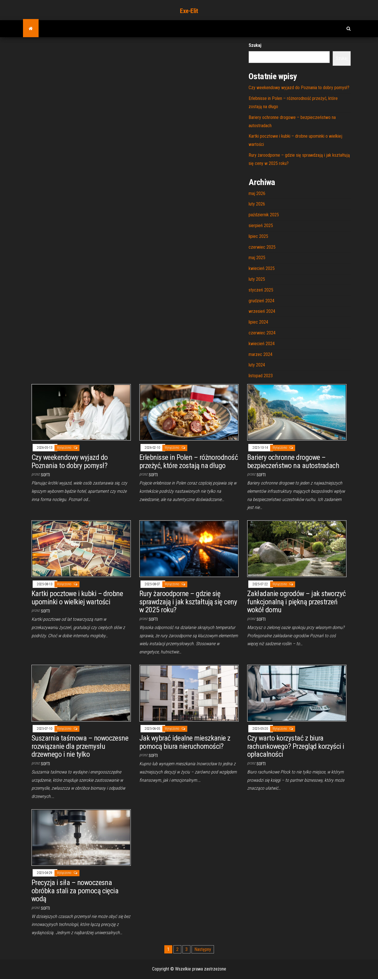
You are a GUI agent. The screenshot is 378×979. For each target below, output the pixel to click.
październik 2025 (264, 214)
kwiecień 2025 (262, 268)
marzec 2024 (260, 354)
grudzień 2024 (261, 300)
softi (45, 475)
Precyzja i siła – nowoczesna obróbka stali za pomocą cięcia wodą (75, 890)
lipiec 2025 (258, 236)
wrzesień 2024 (262, 311)
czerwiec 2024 (262, 333)
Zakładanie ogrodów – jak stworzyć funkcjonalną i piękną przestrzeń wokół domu (296, 601)
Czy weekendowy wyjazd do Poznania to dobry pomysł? (299, 87)
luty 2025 (257, 279)
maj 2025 (257, 257)
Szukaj (255, 45)
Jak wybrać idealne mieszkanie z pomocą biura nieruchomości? (184, 742)
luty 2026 (257, 204)
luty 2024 (257, 365)
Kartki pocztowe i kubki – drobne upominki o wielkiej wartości (77, 597)
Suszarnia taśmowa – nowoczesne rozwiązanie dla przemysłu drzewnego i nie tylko (80, 746)
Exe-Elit (189, 10)
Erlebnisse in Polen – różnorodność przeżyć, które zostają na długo (188, 461)
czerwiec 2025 (262, 247)
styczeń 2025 (261, 290)
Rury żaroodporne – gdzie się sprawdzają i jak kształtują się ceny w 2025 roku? (188, 601)
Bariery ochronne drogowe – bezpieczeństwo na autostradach (293, 461)
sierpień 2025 (261, 225)
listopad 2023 (261, 375)
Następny (202, 949)
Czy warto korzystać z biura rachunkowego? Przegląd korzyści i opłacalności (295, 746)
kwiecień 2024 (262, 343)
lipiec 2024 (258, 322)
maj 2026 (257, 193)
